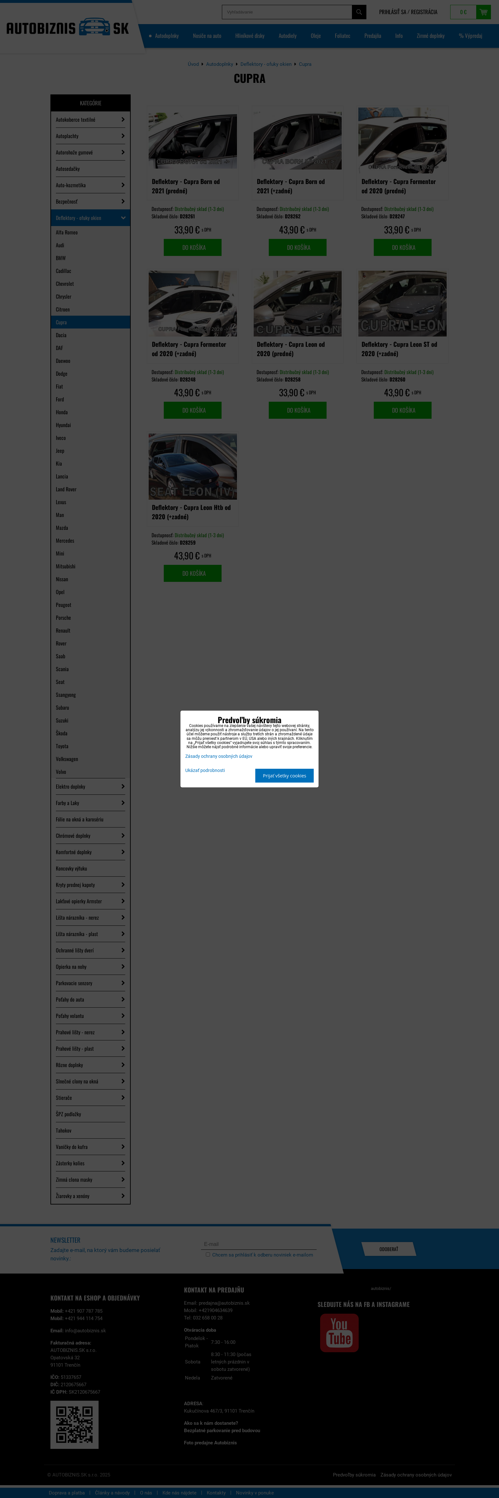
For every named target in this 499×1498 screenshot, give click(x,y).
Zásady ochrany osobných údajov (218, 756)
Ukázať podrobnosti (205, 770)
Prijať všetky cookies (284, 776)
